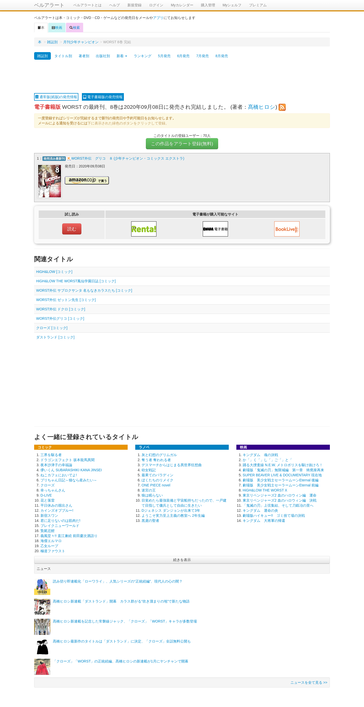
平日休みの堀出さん (56, 505)
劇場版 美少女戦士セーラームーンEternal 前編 (280, 484)
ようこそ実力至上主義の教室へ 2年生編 (173, 515)
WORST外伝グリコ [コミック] (60, 318)
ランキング (142, 56)
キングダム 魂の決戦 (260, 454)
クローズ (47, 484)
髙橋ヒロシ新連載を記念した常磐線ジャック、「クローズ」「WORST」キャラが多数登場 (125, 620)
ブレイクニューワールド (59, 525)
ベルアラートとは (87, 5)
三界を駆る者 (51, 454)
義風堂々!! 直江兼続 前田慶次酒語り (69, 535)
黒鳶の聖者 (150, 520)
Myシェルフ (232, 5)
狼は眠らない (152, 494)
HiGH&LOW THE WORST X (265, 489)
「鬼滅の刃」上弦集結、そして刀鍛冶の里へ (278, 505)
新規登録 (134, 5)
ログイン (156, 5)
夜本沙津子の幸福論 (56, 464)
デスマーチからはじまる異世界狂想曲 (172, 464)
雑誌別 (52, 42)
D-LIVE (46, 494)
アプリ (158, 18)
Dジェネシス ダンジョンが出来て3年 (171, 510)
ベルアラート (49, 5)
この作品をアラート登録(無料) (182, 143)
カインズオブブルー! (56, 510)
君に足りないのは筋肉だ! (60, 520)
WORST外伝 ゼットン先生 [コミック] (66, 299)
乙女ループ (49, 545)
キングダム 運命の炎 (260, 510)
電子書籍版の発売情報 (103, 97)
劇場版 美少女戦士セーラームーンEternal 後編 (280, 479)
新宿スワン (49, 515)
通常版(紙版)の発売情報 (56, 97)
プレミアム (258, 5)
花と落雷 (47, 500)
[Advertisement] (182, 76)
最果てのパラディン (157, 474)
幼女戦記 (149, 469)
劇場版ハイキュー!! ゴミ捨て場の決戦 (274, 515)
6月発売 (183, 56)
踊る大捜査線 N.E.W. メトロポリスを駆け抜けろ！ (283, 464)
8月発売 (221, 56)
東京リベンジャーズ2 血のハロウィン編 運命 (279, 494)
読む (71, 228)
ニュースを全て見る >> (308, 682)
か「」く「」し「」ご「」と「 (267, 459)
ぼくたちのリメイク (157, 479)
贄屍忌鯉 (47, 530)
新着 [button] (122, 56)
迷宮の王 (149, 489)
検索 (74, 28)
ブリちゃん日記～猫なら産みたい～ (68, 479)
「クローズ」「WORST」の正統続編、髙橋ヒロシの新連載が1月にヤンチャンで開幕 (120, 660)
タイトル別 (63, 56)
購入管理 (208, 5)
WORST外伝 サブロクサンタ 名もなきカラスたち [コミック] (84, 290)
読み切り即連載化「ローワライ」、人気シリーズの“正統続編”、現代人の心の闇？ (118, 581)
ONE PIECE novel (156, 484)
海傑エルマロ (51, 540)
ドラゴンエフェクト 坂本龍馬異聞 (67, 459)
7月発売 (202, 56)
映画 (57, 28)
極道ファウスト (52, 550)
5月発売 (164, 56)
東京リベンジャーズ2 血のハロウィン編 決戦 (279, 500)
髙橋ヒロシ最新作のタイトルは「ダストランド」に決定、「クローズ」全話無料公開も (122, 640)
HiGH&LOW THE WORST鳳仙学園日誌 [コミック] (76, 280)
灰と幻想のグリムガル (159, 454)
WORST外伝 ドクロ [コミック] (60, 308)
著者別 (84, 56)
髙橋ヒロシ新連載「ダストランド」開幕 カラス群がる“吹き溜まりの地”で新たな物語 (121, 600)
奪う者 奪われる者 (156, 459)
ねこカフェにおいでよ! (58, 474)
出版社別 (103, 56)
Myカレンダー (182, 5)
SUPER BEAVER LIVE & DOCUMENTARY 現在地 (282, 474)
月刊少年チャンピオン (81, 42)
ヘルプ (114, 5)
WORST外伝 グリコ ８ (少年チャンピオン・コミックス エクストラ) (127, 158)
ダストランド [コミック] (55, 336)
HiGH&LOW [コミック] (54, 271)
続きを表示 (182, 559)
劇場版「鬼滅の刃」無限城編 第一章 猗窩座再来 (283, 469)
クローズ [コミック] (51, 327)
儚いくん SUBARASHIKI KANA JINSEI (71, 469)
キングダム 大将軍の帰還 (264, 520)
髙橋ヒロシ (261, 107)
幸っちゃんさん (52, 489)
